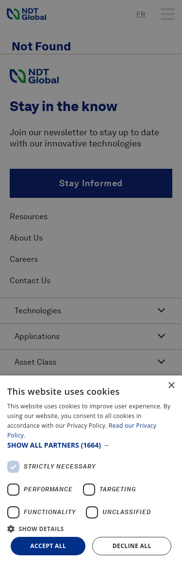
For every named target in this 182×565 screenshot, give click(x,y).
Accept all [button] (48, 546)
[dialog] (91, 470)
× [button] (171, 385)
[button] (91, 445)
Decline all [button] (132, 546)
